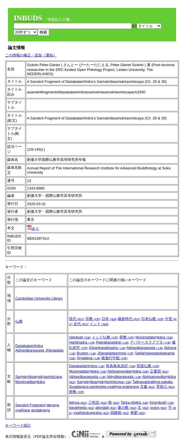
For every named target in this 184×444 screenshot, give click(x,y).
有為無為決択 (121, 366)
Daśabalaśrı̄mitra (29, 346)
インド (99, 324)
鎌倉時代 (129, 319)
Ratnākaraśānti (112, 342)
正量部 (159, 371)
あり (33, 228)
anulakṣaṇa (40, 410)
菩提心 (165, 386)
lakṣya (78, 402)
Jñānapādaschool (115, 353)
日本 (109, 319)
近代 (81, 324)
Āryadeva (88, 358)
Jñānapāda (54, 350)
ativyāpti (106, 407)
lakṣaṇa (52, 405)
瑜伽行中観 (114, 358)
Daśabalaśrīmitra (87, 366)
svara (158, 407)
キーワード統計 (18, 425)
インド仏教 (105, 337)
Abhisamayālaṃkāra (128, 371)
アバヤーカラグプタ (150, 342)
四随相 (119, 413)
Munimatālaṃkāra (154, 337)
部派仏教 (148, 366)
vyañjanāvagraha (91, 413)
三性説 (97, 402)
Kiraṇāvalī (162, 402)
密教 (127, 337)
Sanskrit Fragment (30, 405)
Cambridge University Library (39, 298)
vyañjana (22, 410)
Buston (86, 353)
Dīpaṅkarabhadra (107, 348)
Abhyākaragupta (124, 376)
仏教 (19, 321)
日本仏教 (152, 319)
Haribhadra (82, 342)
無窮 (138, 413)
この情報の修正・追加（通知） (31, 55)
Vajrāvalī (80, 337)
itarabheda (81, 407)
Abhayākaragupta (29, 350)
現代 (76, 319)
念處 (147, 386)
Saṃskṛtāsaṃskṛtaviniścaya (38, 376)
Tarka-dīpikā (135, 402)
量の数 (127, 407)
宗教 (93, 319)
